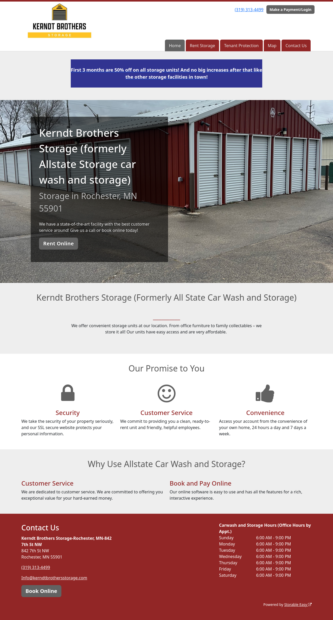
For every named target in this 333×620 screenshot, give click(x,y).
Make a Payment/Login (290, 9)
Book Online (41, 590)
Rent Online (58, 243)
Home (175, 45)
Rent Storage (202, 45)
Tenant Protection (241, 45)
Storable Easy (298, 604)
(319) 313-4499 (249, 10)
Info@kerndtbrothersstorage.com (54, 578)
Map (272, 45)
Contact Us (295, 45)
